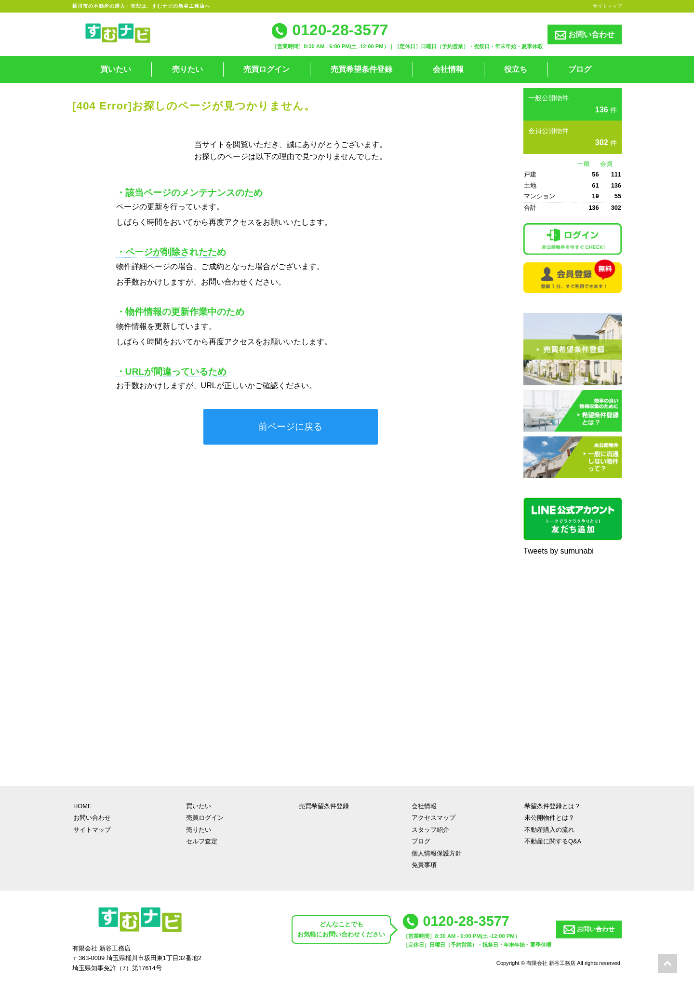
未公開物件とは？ (549, 817)
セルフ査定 (201, 841)
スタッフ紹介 (430, 829)
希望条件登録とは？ (552, 806)
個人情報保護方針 (437, 853)
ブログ (579, 69)
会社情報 (448, 69)
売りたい (187, 69)
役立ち (515, 69)
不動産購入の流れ (549, 829)
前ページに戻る (290, 426)
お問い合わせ (584, 35)
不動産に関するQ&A (552, 841)
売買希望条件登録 (361, 69)
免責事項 (424, 864)
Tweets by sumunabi (558, 551)
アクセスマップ (433, 817)
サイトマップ (607, 6)
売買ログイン (266, 69)
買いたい (115, 69)
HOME (82, 806)
